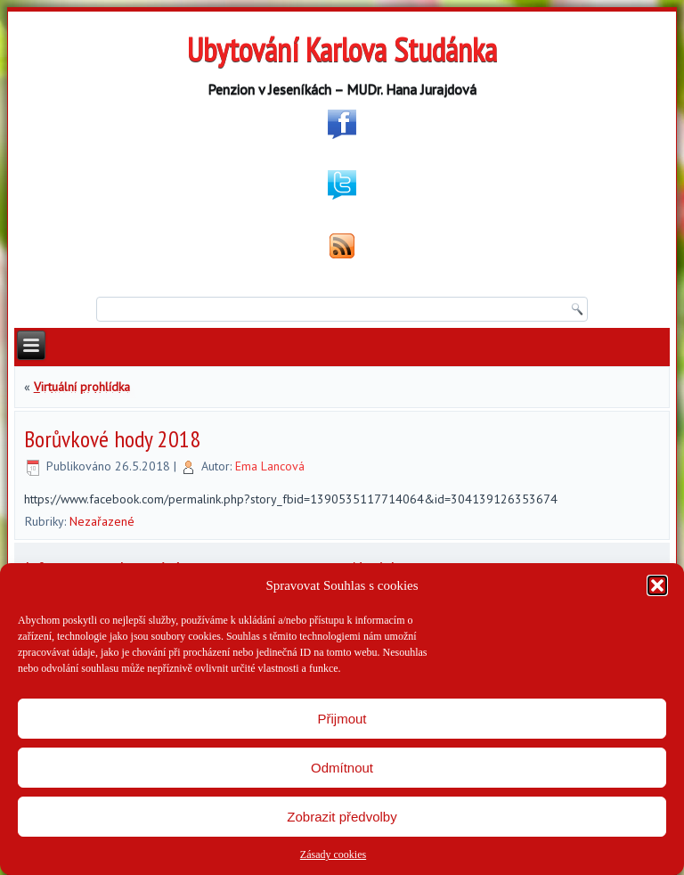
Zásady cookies (333, 854)
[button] (657, 585)
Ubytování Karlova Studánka (342, 49)
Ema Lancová (270, 466)
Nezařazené (101, 521)
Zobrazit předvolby (341, 816)
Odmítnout (342, 767)
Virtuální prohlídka (82, 387)
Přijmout (341, 718)
